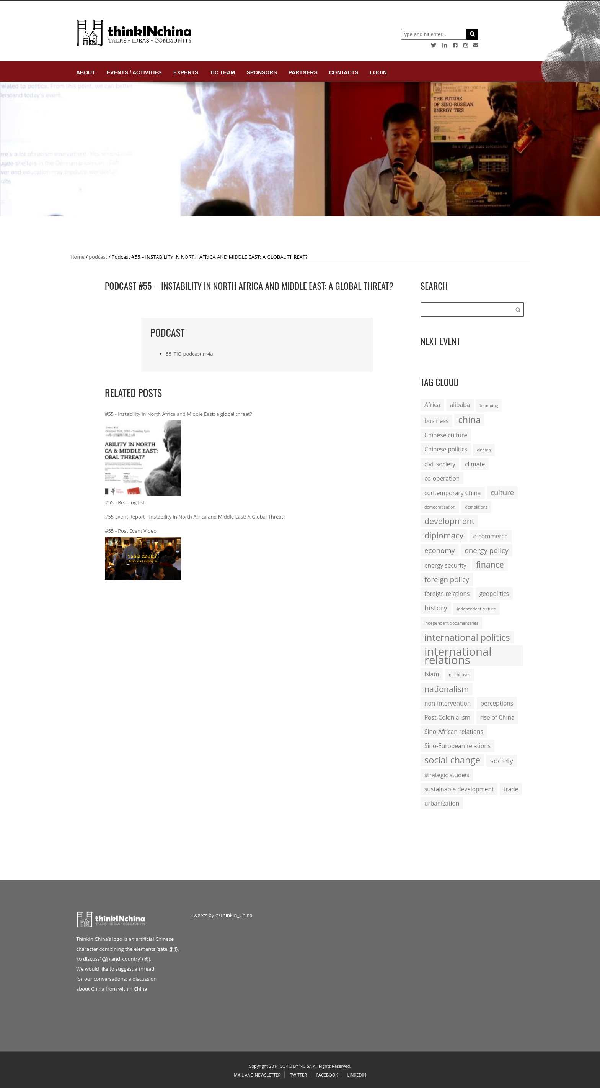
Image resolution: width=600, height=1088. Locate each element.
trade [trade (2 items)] (511, 789)
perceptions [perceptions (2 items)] (497, 703)
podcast (98, 256)
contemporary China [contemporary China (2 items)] (452, 493)
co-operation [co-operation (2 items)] (442, 478)
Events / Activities (134, 72)
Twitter (298, 1075)
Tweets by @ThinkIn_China (222, 915)
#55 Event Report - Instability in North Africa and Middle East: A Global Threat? (195, 516)
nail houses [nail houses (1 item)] (459, 675)
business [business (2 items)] (436, 421)
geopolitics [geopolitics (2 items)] (494, 593)
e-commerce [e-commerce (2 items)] (490, 536)
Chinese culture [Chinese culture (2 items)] (445, 435)
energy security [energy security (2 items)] (445, 565)
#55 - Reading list (125, 502)
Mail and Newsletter (257, 1075)
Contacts (344, 72)
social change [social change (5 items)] (452, 760)
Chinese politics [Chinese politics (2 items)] (445, 449)
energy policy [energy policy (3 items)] (487, 550)
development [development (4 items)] (449, 521)
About (85, 72)
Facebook (327, 1075)
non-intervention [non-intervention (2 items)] (447, 703)
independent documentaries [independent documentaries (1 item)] (451, 623)
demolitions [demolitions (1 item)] (476, 507)
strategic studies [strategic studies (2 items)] (446, 775)
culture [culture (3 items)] (502, 492)
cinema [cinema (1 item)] (484, 450)
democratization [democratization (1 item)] (439, 507)
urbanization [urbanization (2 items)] (441, 803)
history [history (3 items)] (435, 607)
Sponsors (261, 72)
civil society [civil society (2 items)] (439, 464)
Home (77, 256)
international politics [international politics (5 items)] (467, 637)
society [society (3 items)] (501, 760)
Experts (185, 72)
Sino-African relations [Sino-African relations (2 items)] (453, 731)
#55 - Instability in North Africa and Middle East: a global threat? (178, 413)
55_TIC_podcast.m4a (189, 353)
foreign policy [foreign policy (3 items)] (446, 579)
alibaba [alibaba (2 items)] (460, 404)
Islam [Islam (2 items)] (431, 674)
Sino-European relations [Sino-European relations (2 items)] (457, 746)
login (378, 72)
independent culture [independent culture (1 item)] (476, 609)
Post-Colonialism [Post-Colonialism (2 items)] (447, 717)
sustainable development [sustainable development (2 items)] (459, 789)
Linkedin (356, 1075)
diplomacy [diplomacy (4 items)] (443, 535)
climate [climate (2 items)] (475, 464)
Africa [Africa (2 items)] (432, 404)
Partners (303, 72)
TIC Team (222, 72)
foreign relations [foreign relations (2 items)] (447, 593)
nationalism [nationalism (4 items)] (446, 688)
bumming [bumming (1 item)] (488, 405)
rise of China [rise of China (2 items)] (497, 717)
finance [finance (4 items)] (490, 564)
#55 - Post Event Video (131, 530)
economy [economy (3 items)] (439, 550)
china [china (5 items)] (469, 420)
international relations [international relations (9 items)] (458, 655)
